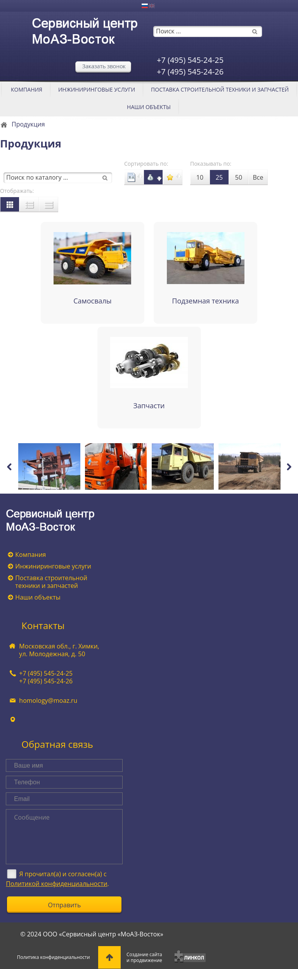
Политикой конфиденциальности (56, 883)
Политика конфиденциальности (53, 957)
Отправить (64, 905)
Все (258, 177)
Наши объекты (149, 107)
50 (238, 177)
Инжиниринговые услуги (96, 89)
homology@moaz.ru (48, 700)
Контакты (42, 625)
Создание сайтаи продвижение (144, 957)
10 (199, 177)
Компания (26, 89)
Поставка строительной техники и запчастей (220, 89)
